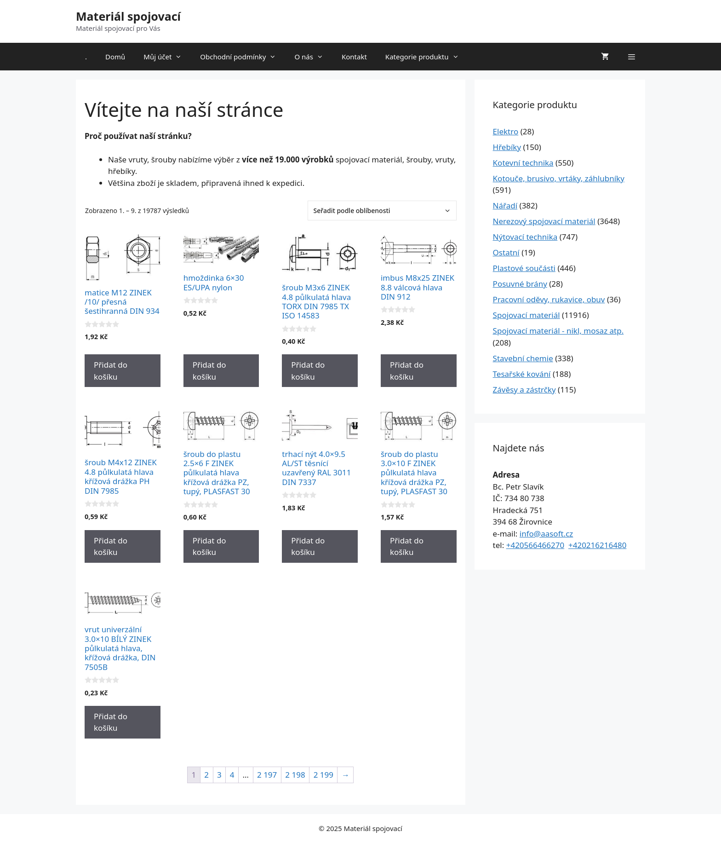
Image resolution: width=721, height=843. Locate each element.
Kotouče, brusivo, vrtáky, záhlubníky (558, 178)
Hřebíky (507, 147)
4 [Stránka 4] (232, 774)
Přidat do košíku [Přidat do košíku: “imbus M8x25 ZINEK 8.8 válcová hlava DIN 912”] (406, 370)
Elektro (506, 131)
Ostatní (506, 252)
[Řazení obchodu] (382, 210)
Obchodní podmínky (242, 56)
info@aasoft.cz (546, 533)
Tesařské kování (522, 374)
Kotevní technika (523, 162)
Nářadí (505, 205)
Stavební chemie (523, 358)
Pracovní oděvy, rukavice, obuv (549, 299)
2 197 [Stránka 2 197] (267, 774)
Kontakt (354, 56)
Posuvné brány (520, 283)
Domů (115, 56)
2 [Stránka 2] (206, 774)
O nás (313, 56)
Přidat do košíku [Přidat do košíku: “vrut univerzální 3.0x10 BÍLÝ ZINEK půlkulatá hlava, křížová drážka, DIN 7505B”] (110, 722)
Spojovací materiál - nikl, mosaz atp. (558, 330)
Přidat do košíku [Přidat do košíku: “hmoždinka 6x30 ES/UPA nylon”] (209, 370)
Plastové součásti (524, 268)
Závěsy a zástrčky (524, 389)
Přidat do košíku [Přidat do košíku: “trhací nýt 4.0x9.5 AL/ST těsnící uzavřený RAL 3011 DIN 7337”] (308, 546)
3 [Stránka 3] (219, 774)
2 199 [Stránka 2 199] (323, 774)
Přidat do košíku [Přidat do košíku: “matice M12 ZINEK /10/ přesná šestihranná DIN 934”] (110, 370)
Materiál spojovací (128, 16)
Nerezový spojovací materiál (544, 221)
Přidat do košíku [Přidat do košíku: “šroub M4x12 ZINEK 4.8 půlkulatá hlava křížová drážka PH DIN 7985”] (110, 546)
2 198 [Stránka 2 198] (295, 774)
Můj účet (167, 56)
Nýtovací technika (525, 236)
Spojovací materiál (526, 315)
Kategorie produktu (426, 56)
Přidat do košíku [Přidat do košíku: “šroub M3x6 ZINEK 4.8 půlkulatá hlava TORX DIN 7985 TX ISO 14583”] (308, 370)
